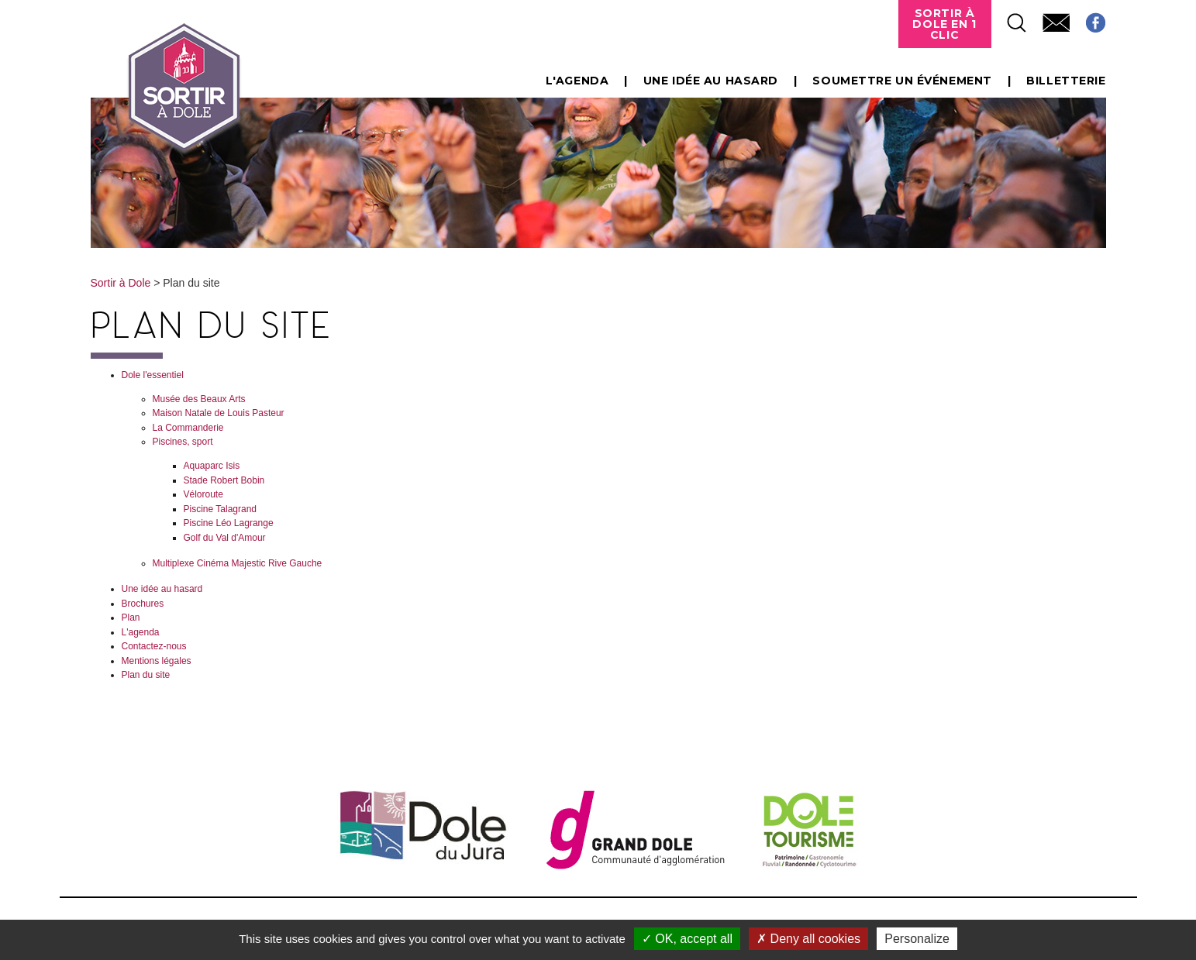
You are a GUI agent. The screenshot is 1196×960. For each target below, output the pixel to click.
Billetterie (1065, 80)
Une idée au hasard (710, 80)
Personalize (917, 938)
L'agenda (577, 80)
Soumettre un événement (901, 80)
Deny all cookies (808, 938)
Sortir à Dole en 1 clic (944, 24)
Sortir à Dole (121, 283)
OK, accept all (687, 938)
